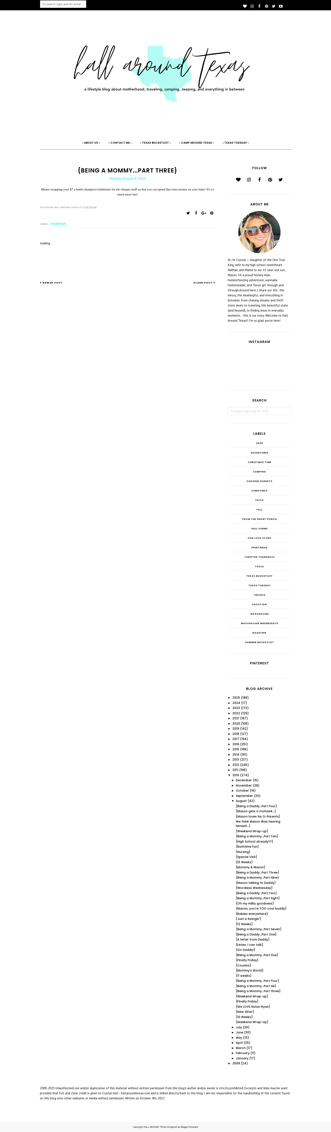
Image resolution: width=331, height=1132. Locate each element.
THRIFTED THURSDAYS (259, 557)
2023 (236, 708)
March (241, 1048)
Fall (259, 509)
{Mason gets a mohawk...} (256, 811)
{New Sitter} (245, 1012)
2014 (235, 754)
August (241, 801)
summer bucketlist (259, 642)
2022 (236, 713)
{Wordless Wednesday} (254, 888)
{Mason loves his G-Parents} (258, 816)
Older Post (202, 282)
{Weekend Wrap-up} (252, 831)
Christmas (259, 490)
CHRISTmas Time (259, 462)
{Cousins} (243, 965)
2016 (235, 744)
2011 (235, 770)
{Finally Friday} (247, 960)
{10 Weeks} (244, 1017)
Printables (259, 547)
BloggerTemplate (189, 1126)
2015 (235, 749)
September (244, 796)
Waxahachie (259, 614)
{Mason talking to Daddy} (256, 883)
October (242, 790)
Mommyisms (58, 224)
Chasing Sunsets (259, 481)
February (243, 1053)
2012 (235, 765)
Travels (259, 595)
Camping (259, 471)
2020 (236, 723)
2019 (235, 729)
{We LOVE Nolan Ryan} (253, 1007)
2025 (259, 443)
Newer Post (52, 282)
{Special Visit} (246, 857)
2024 (236, 703)
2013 (235, 759)
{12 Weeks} (244, 924)
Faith (259, 500)
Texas (259, 566)
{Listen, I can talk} (249, 945)
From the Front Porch (259, 519)
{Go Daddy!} (245, 950)
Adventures (259, 452)
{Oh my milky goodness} (255, 903)
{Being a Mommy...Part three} (258, 991)
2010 (235, 775)
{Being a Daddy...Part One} (256, 934)
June (239, 1032)
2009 (236, 1063)
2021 (235, 718)
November (244, 785)
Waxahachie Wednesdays (259, 623)
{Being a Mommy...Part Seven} (258, 929)
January (242, 1058)
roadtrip (259, 632)
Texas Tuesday (259, 585)
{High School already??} (254, 841)
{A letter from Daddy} (253, 939)
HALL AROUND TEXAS (155, 1126)
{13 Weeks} (244, 862)
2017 (235, 739)
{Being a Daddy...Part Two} (256, 893)
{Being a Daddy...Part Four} (256, 806)
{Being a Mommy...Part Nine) (257, 877)
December (244, 780)
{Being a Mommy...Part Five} (257, 955)
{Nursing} (243, 852)
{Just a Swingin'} (248, 919)
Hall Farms (259, 528)
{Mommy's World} (249, 970)
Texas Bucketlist (259, 576)
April (239, 1043)
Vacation (259, 604)
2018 (235, 734)
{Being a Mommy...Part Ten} (257, 836)
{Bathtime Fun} (247, 846)
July (239, 1027)
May (239, 1038)
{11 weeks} (243, 976)
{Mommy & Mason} (250, 867)
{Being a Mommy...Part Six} (256, 986)
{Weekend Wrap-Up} (252, 1022)
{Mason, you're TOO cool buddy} (261, 908)
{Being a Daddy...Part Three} (257, 872)
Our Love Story (259, 538)
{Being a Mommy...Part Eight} (258, 898)
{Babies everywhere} (252, 914)
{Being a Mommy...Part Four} (257, 981)
